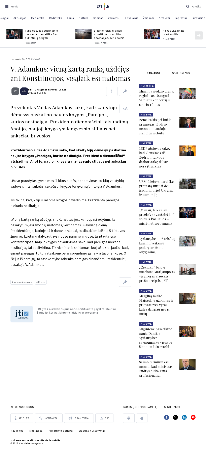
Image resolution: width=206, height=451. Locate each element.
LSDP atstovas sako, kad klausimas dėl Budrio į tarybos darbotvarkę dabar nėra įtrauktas (154, 157)
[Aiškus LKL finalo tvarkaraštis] (152, 34)
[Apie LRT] (21, 418)
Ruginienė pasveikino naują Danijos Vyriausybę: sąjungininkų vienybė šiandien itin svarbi (155, 338)
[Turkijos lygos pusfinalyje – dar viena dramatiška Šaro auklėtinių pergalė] (14, 34)
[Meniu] (12, 6)
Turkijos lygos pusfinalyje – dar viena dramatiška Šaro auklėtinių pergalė (42, 34)
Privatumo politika (60, 430)
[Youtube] (193, 417)
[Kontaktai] (49, 418)
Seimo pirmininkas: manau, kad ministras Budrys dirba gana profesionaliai (156, 368)
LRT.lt (60, 89)
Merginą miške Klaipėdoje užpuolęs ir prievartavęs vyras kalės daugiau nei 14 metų (156, 305)
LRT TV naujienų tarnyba (41, 89)
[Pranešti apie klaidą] (111, 91)
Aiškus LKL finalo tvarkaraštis (174, 32)
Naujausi (153, 73)
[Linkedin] (184, 417)
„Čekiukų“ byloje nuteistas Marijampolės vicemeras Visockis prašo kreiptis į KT (157, 274)
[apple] (141, 418)
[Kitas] (199, 35)
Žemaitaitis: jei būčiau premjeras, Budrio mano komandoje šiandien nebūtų (156, 126)
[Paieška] (193, 6)
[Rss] (104, 418)
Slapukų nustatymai (92, 430)
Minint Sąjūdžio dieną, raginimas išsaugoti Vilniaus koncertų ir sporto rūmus (156, 98)
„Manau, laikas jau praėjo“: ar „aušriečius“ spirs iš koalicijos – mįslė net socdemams (157, 216)
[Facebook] (166, 417)
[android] (129, 418)
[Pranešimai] (79, 418)
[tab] (153, 73)
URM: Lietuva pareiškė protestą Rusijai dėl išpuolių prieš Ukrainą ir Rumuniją (156, 188)
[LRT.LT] (103, 6)
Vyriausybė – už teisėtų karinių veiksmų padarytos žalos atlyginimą (157, 245)
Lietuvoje (15, 59)
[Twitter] (175, 417)
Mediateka (36, 430)
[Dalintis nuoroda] (125, 91)
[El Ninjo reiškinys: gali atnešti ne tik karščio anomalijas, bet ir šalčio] (83, 34)
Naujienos (16, 430)
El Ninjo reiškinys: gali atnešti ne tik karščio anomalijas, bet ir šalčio (109, 34)
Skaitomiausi (181, 73)
